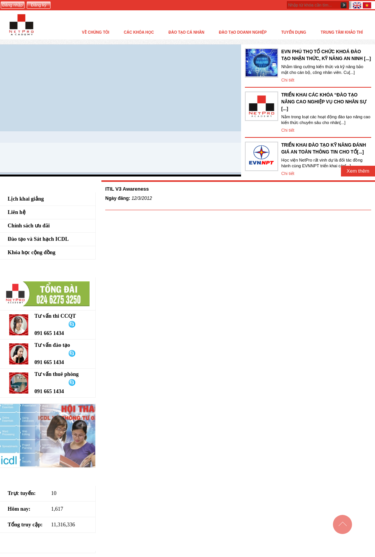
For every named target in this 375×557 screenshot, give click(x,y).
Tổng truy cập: (25, 525)
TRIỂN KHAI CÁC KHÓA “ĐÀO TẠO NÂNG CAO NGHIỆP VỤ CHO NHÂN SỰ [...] (323, 101)
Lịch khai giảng (26, 199)
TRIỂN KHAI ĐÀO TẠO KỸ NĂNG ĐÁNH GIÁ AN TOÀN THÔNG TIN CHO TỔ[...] (323, 148)
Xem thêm (358, 171)
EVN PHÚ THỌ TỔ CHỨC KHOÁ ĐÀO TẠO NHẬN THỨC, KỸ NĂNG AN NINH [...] (326, 55)
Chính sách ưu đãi (29, 226)
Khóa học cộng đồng (31, 252)
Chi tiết (287, 80)
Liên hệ (17, 212)
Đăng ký (38, 5)
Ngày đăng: (117, 198)
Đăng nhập (12, 5)
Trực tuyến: (22, 493)
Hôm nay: (19, 509)
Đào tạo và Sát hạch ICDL (38, 239)
